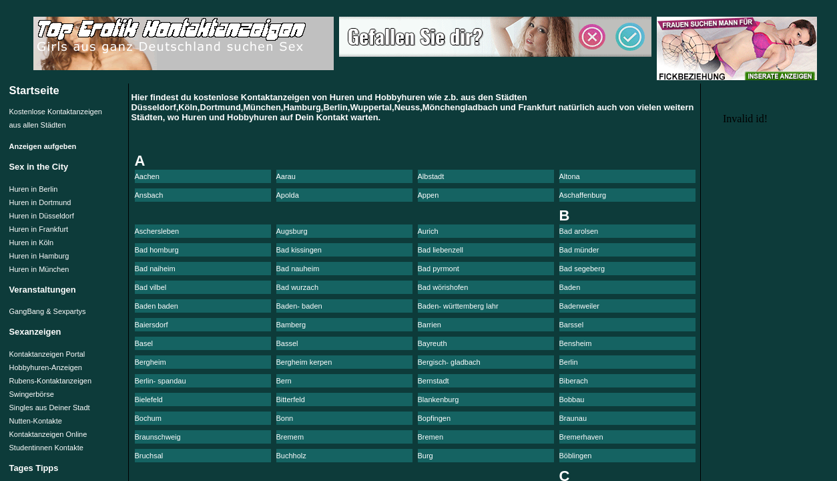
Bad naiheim (155, 269)
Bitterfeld (290, 399)
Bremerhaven (581, 437)
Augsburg (292, 231)
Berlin (568, 362)
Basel (144, 343)
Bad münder (579, 250)
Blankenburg (438, 399)
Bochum (148, 418)
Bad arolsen (579, 231)
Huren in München (39, 269)
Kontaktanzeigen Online (48, 434)
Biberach (573, 381)
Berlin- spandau (160, 381)
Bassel (287, 343)
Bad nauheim (298, 269)
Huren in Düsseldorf (41, 216)
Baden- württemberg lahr (458, 306)
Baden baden (156, 306)
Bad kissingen (299, 250)
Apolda (287, 195)
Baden (570, 287)
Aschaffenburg (583, 195)
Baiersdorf (151, 325)
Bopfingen (434, 418)
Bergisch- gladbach (449, 362)
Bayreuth (432, 343)
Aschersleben (157, 231)
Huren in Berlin (33, 189)
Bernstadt (433, 381)
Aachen (147, 176)
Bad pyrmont (438, 269)
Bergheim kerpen (304, 362)
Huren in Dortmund (40, 202)
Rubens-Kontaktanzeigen (50, 381)
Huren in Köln (31, 242)
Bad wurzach (297, 287)
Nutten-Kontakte (36, 421)
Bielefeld (149, 399)
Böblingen (575, 456)
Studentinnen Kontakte (46, 448)
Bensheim (575, 343)
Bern (284, 381)
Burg (425, 456)
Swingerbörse (31, 394)
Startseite (34, 90)
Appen (428, 195)
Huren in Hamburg (39, 256)
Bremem (290, 437)
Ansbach (149, 195)
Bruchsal (149, 456)
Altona (569, 176)
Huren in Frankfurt (39, 229)
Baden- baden (299, 306)
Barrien (429, 325)
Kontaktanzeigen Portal (47, 354)
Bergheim (150, 362)
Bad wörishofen (443, 287)
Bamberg (291, 325)
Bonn (285, 418)
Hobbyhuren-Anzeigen (45, 367)
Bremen (431, 437)
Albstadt (431, 176)
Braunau (573, 418)
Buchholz (291, 456)
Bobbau (572, 399)
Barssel (571, 325)
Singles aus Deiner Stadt (49, 408)
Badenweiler (579, 306)
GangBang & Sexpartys (47, 311)
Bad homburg (157, 250)
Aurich (428, 231)
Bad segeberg (582, 269)
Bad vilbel (151, 287)
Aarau (286, 176)
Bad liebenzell (441, 250)
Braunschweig (158, 437)
